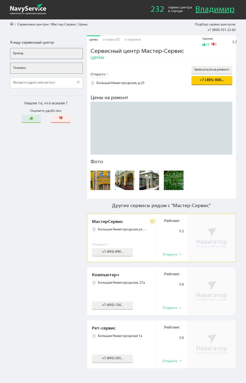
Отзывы (111, 40)
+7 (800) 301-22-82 (221, 30)
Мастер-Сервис (63, 24)
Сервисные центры (33, 24)
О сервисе (133, 40)
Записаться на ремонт (211, 70)
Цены (93, 40)
